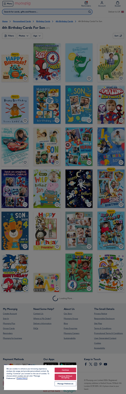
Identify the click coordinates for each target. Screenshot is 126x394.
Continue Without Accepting (65, 377)
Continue (65, 370)
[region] (40, 377)
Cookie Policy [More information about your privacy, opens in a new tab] (22, 378)
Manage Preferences (65, 384)
